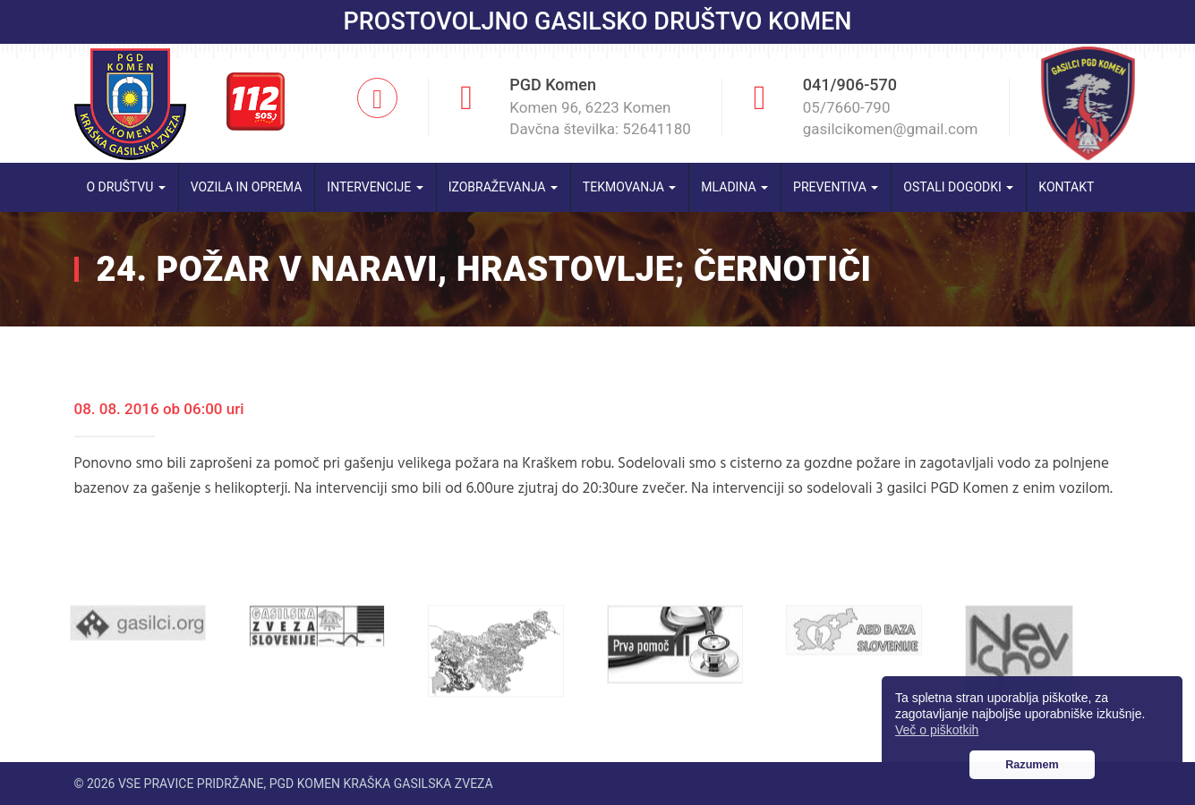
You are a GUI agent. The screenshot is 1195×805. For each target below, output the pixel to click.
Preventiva (835, 187)
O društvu (126, 187)
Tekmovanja (630, 187)
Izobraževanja (503, 187)
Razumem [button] (1032, 764)
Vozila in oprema (247, 187)
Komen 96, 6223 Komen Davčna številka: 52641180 (600, 118)
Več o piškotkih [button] (936, 730)
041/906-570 (850, 84)
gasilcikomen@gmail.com (890, 129)
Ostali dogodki (958, 187)
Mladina (734, 187)
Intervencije (375, 187)
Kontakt (1066, 187)
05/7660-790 (847, 107)
